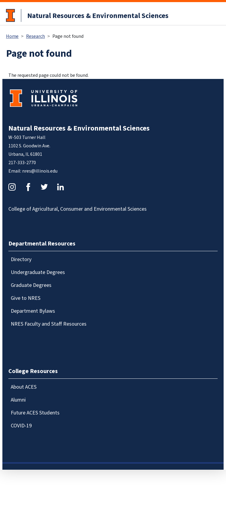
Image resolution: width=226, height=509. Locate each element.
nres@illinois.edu (39, 171)
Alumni (18, 400)
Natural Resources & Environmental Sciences (98, 16)
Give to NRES (25, 298)
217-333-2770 (22, 162)
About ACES (24, 387)
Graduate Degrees (31, 285)
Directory (21, 259)
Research (35, 36)
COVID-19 (21, 425)
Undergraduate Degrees (38, 272)
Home (12, 36)
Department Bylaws (33, 311)
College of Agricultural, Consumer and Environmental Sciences (77, 209)
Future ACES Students (35, 413)
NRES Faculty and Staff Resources (49, 324)
